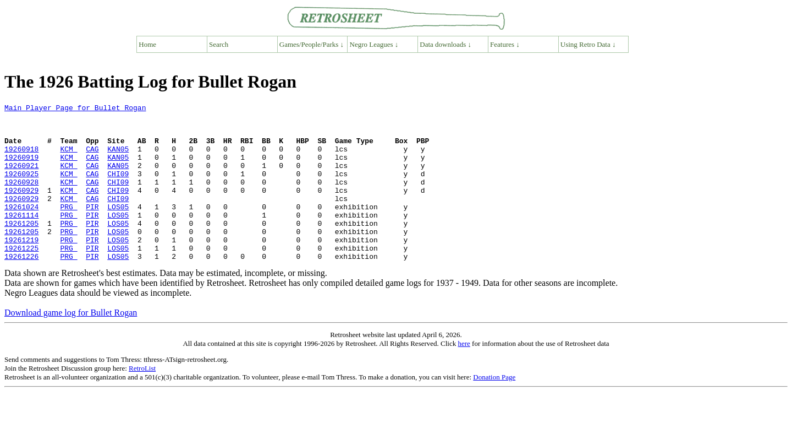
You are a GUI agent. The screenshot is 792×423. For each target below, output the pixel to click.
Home (147, 44)
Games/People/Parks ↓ (311, 44)
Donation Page (494, 408)
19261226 (21, 287)
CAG (92, 159)
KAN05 (118, 159)
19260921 (21, 178)
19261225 (21, 278)
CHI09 (118, 188)
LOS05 (118, 228)
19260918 (21, 159)
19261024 (21, 228)
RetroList (142, 399)
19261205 (21, 248)
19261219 (21, 268)
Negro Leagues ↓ (374, 44)
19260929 (21, 208)
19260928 (21, 198)
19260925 (21, 188)
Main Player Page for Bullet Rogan (75, 109)
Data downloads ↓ (445, 44)
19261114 (21, 238)
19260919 (21, 168)
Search (218, 44)
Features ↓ (505, 44)
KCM (68, 159)
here (464, 375)
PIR (92, 228)
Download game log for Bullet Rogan (70, 344)
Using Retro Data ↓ (588, 44)
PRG (68, 228)
